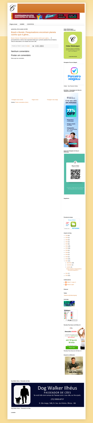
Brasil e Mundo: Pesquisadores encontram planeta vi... (74, 269)
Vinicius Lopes (70, 284)
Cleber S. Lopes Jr (71, 282)
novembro (69, 265)
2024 (66, 239)
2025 (66, 237)
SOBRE (22, 24)
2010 (66, 275)
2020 (66, 248)
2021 (66, 246)
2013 (66, 258)
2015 (66, 256)
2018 (66, 252)
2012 (66, 261)
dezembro (69, 262)
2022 (66, 244)
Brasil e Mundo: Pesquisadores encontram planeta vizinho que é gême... (30, 38)
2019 (66, 250)
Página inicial (13, 24)
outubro (69, 267)
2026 (66, 235)
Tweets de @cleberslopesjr (70, 295)
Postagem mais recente (17, 99)
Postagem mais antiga (52, 99)
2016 (66, 254)
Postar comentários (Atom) (21, 102)
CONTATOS (30, 24)
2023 (66, 241)
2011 (66, 273)
